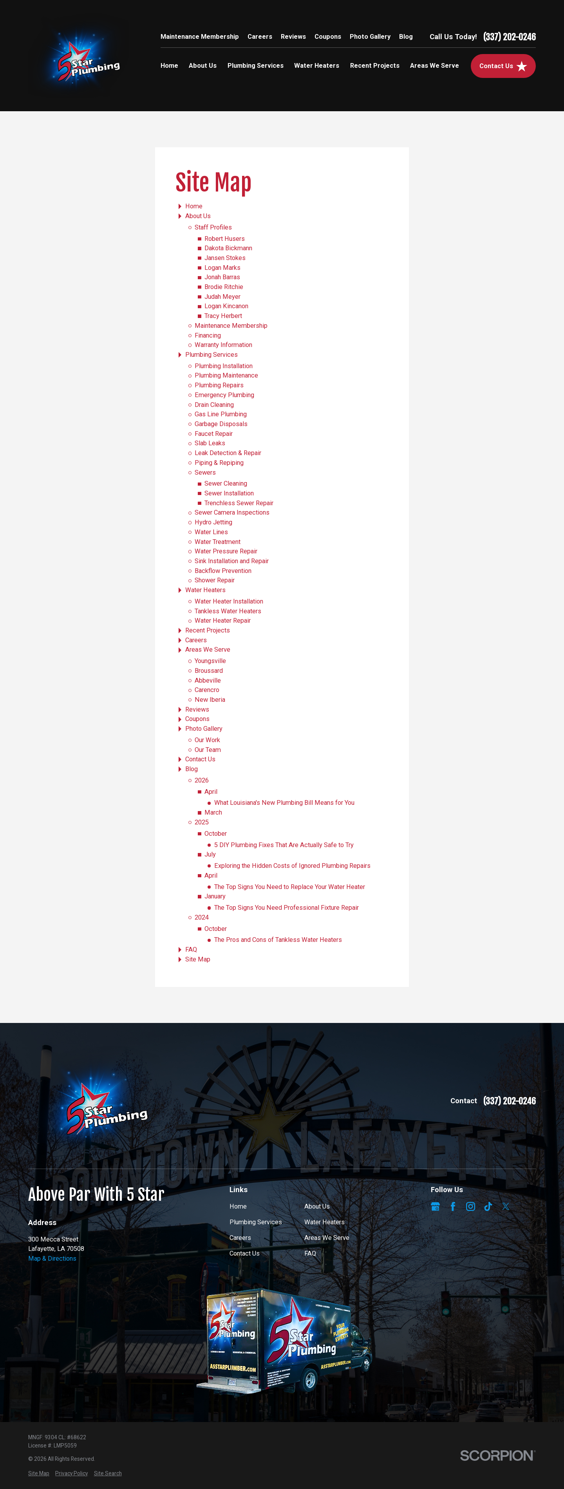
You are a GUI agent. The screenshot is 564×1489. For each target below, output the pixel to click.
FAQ (191, 949)
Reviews (293, 36)
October (215, 833)
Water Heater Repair (223, 620)
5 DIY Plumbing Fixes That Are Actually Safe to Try (284, 845)
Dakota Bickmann (228, 248)
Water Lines (211, 532)
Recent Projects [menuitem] (375, 65)
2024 (202, 917)
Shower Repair (215, 580)
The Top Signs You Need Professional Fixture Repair (286, 907)
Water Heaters (205, 590)
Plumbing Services (211, 354)
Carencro (207, 690)
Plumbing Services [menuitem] (256, 65)
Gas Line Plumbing (221, 414)
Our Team (208, 750)
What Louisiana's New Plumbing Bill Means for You (284, 802)
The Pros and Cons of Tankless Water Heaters (278, 939)
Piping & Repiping (219, 462)
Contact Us (200, 759)
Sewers (205, 472)
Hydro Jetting (213, 522)
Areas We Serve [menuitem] (434, 65)
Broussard (209, 670)
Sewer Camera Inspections (232, 512)
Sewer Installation (229, 493)
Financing (208, 335)
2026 (202, 780)
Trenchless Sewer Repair (238, 503)
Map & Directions (52, 1258)
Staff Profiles (213, 227)
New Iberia (210, 699)
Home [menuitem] (169, 65)
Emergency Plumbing (224, 395)
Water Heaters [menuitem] (316, 65)
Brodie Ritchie (223, 287)
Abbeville (208, 680)
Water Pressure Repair (226, 551)
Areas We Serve (207, 649)
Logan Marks (222, 267)
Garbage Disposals (221, 424)
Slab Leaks (210, 443)
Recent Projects (207, 630)
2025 (202, 822)
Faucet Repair (214, 433)
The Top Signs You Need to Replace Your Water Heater (289, 887)
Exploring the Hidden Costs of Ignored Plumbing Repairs (292, 865)
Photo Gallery (370, 36)
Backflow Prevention (223, 571)
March (213, 812)
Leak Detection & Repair (228, 453)
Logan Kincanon (226, 306)
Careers (260, 36)
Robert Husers (224, 238)
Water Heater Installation (229, 601)
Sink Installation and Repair (232, 561)
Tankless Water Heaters (228, 611)
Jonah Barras (222, 277)
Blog (406, 36)
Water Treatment (217, 542)
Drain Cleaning (214, 404)
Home (193, 206)
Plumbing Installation (224, 366)
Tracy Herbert (223, 316)
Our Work (207, 740)
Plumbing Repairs (219, 385)
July (210, 854)
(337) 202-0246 (509, 37)
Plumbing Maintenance (226, 375)
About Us (198, 216)
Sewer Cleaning (225, 483)
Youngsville (210, 661)
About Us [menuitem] (203, 65)
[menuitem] (38, 1473)
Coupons (328, 36)
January (215, 896)
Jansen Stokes (225, 258)
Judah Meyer (222, 296)
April (210, 791)
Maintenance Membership (200, 36)
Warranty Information (223, 345)
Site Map (197, 959)
